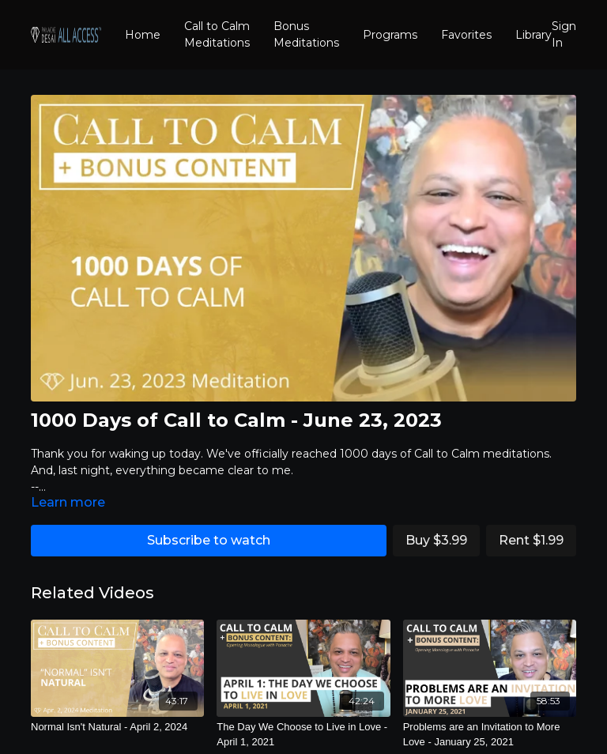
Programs (390, 35)
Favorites (466, 35)
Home (142, 35)
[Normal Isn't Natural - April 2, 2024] (117, 727)
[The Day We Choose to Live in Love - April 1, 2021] (303, 734)
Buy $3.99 (436, 540)
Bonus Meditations (306, 34)
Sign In (564, 34)
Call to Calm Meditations (217, 34)
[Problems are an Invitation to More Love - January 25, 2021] (489, 734)
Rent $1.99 (531, 540)
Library (533, 35)
